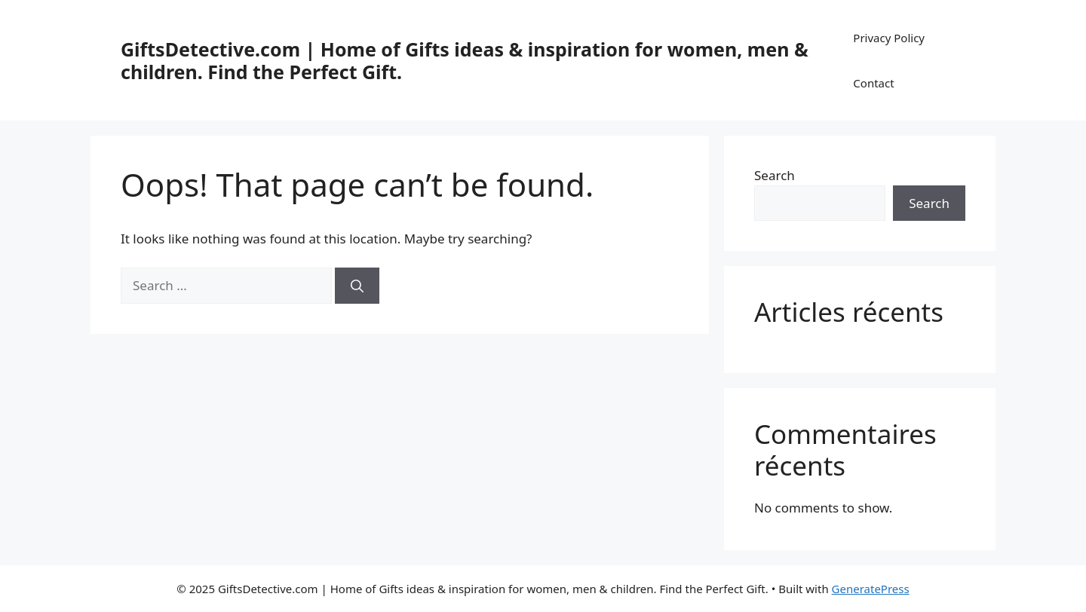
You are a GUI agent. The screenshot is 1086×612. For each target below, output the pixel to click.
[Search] (357, 286)
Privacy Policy (889, 37)
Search (774, 175)
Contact (873, 82)
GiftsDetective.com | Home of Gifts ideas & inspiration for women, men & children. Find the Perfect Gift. (464, 60)
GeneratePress (871, 588)
